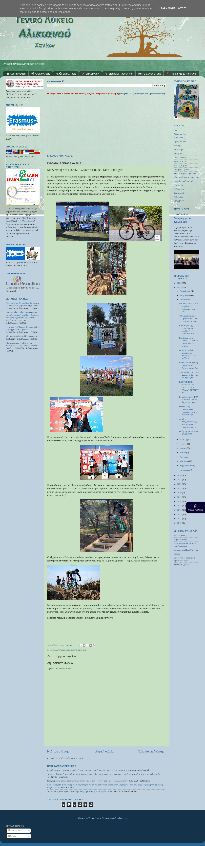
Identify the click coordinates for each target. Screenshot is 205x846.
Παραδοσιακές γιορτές (184, 181)
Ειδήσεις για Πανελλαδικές (186, 550)
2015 (179, 514)
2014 (179, 518)
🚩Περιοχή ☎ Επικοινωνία (181, 73)
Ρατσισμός (178, 185)
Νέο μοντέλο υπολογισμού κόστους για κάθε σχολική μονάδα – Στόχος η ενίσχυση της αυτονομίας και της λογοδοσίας (22, 316)
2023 (179, 479)
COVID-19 (179, 201)
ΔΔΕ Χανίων (179, 535)
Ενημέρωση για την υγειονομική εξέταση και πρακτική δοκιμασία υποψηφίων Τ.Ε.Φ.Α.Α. (87, 770)
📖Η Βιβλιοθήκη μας (149, 73)
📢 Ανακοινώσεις (40, 73)
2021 (179, 488)
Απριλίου (184, 457)
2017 (179, 505)
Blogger (122, 818)
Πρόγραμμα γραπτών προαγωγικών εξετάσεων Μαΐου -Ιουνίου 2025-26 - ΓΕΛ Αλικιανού (87, 781)
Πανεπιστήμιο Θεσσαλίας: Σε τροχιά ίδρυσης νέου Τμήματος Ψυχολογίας (22, 304)
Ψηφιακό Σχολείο (181, 564)
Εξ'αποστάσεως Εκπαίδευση (186, 177)
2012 (179, 523)
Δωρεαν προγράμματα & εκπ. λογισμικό (185, 544)
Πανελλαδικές (180, 157)
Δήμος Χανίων (180, 539)
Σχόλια (12, 836)
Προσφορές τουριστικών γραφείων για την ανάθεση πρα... (188, 410)
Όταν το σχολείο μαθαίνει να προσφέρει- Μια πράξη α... (187, 354)
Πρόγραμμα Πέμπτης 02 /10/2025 (188, 432)
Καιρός (177, 554)
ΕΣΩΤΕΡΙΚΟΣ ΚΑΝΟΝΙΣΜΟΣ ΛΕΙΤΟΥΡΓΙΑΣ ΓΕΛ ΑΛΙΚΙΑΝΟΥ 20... (189, 387)
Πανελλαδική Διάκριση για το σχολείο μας (182, 218)
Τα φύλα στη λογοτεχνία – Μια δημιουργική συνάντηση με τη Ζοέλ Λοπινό (81, 791)
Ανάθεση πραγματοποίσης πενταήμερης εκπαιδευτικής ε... (188, 423)
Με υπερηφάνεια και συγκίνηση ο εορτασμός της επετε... (188, 307)
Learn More (167, 8)
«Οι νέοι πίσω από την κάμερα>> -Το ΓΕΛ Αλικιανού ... (188, 318)
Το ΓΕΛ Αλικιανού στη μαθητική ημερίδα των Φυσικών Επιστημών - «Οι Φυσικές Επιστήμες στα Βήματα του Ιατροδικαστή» (103, 774)
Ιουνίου (183, 448)
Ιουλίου (183, 444)
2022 (179, 484)
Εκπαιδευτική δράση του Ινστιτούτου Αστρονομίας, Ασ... (189, 365)
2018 (179, 501)
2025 (179, 287)
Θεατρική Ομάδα (181, 169)
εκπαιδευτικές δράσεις (77, 650)
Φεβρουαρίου (186, 465)
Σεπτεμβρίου (186, 439)
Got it (182, 8)
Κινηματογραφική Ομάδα (185, 173)
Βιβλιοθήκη (179, 197)
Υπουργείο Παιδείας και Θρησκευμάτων (184, 559)
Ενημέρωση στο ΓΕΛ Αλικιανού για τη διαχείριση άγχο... (188, 399)
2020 (179, 492)
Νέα (175, 130)
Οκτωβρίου (185, 299)
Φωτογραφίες (180, 193)
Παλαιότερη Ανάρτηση (152, 751)
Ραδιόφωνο (179, 189)
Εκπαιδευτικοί (180, 161)
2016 (179, 510)
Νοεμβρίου (185, 295)
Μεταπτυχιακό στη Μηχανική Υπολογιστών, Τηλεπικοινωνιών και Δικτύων (22, 345)
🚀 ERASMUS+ (90, 73)
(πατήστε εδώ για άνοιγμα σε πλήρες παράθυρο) (142, 93)
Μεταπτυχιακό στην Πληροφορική (21, 336)
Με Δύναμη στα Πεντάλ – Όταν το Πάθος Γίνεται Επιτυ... (188, 342)
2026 (179, 283)
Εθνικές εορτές (180, 165)
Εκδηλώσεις (179, 137)
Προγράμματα (180, 141)
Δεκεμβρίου (185, 291)
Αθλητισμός (60, 650)
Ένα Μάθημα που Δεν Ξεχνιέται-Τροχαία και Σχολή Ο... (189, 375)
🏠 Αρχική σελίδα (16, 73)
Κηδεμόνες (179, 153)
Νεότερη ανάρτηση (59, 751)
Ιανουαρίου (185, 470)
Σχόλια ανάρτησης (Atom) (71, 758)
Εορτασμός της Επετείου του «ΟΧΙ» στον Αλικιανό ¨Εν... (187, 329)
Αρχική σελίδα (104, 751)
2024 (179, 475)
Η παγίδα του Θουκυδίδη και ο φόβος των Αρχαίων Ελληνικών (23, 328)
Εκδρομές (178, 145)
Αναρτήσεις (14, 830)
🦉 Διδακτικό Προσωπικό (118, 73)
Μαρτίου (184, 461)
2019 (179, 497)
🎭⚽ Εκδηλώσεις (66, 73)
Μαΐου (183, 452)
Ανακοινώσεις (180, 134)
